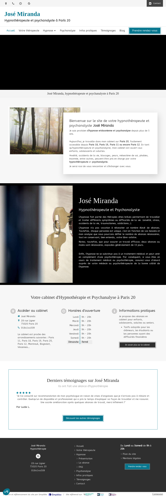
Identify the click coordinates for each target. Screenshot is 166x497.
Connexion (157, 494)
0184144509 (28, 327)
